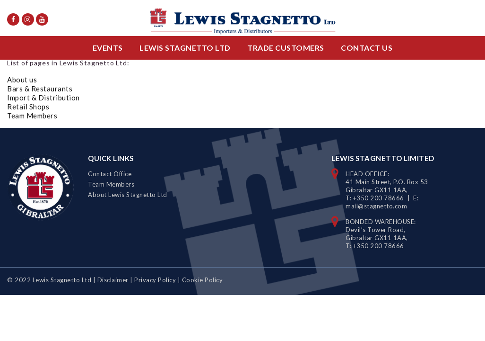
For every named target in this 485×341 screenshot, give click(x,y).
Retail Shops (28, 106)
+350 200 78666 (378, 198)
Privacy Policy (155, 280)
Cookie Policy (202, 280)
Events (108, 47)
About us (22, 79)
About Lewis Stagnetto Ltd (127, 194)
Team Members (32, 115)
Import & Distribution (43, 97)
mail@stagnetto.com (376, 206)
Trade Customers (285, 47)
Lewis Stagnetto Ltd (185, 47)
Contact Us (366, 47)
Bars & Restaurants (39, 88)
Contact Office (109, 174)
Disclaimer (113, 280)
